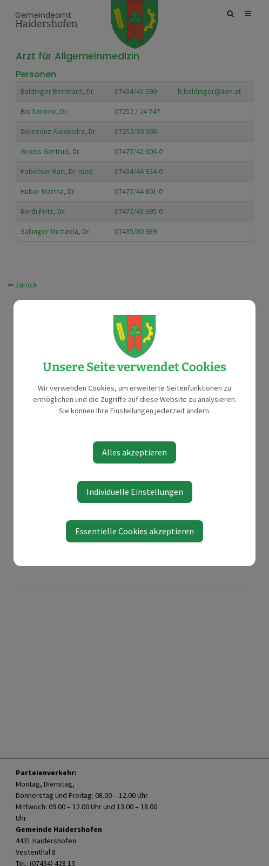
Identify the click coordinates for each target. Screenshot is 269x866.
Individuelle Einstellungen (134, 491)
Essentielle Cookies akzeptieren (134, 531)
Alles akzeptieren (134, 452)
